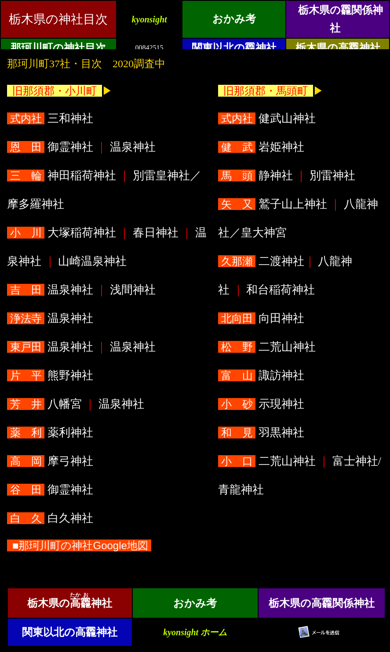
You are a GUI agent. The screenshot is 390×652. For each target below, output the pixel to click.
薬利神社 (51, 432)
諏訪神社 (262, 375)
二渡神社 (261, 261)
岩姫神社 (262, 147)
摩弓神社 (51, 461)
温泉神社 (132, 147)
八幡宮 (45, 404)
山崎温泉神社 (92, 261)
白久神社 (51, 518)
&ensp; (195, 24)
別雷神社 (332, 175)
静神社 (256, 175)
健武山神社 (268, 118)
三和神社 (51, 118)
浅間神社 (132, 289)
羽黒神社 (262, 432)
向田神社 (262, 318)
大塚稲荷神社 (63, 232)
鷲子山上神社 (274, 204)
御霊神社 (51, 147)
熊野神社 (51, 375)
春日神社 (155, 232)
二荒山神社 (268, 346)
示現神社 (262, 404)
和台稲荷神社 (281, 289)
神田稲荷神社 (63, 175)
